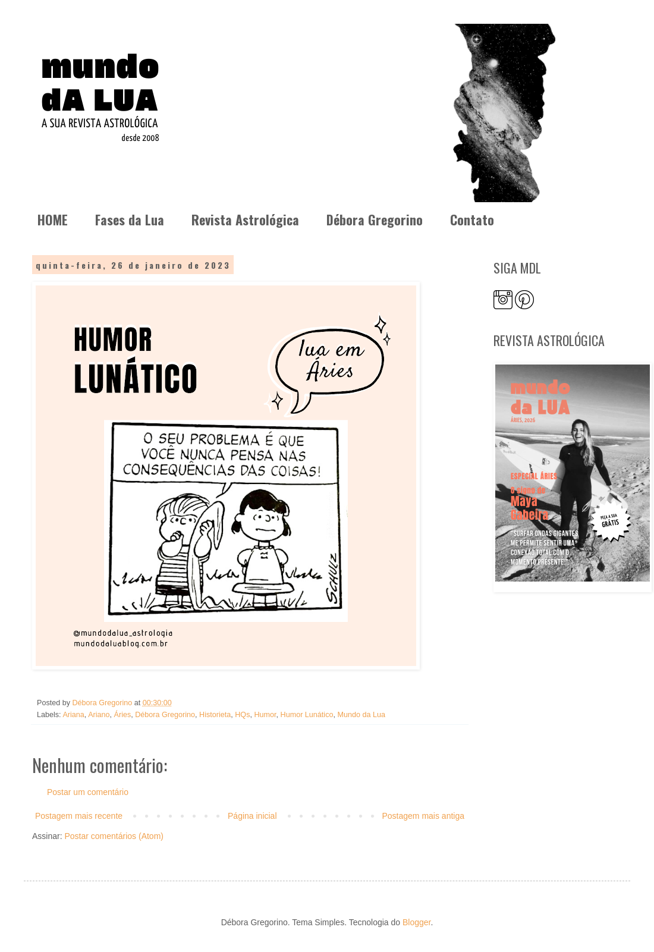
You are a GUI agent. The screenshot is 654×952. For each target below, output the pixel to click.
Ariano (98, 715)
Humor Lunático (307, 715)
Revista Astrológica (245, 219)
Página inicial (252, 816)
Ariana (73, 715)
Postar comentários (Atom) (114, 836)
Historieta (215, 715)
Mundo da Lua (361, 715)
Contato (472, 219)
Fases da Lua (129, 219)
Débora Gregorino (374, 219)
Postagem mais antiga (423, 816)
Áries (122, 715)
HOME (52, 219)
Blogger (416, 922)
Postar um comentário (87, 792)
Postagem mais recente (78, 816)
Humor (265, 715)
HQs (242, 715)
